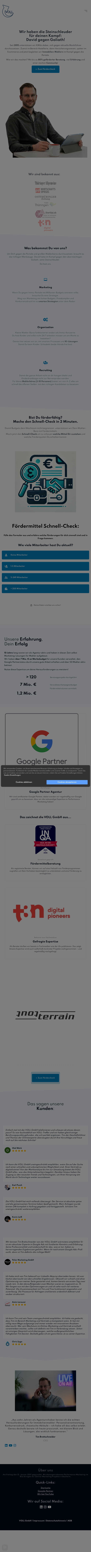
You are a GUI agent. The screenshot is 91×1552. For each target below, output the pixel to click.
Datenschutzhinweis (56, 1521)
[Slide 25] (65, 1064)
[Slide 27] (69, 1064)
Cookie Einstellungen (12, 775)
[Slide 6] (27, 1064)
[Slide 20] (55, 1064)
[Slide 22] (59, 1064)
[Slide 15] (45, 1064)
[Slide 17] (49, 1064)
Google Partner (45, 1491)
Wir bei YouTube (45, 1494)
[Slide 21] (57, 1064)
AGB (70, 1521)
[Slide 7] (29, 1064)
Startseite (45, 1488)
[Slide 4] (24, 1064)
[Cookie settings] (5, 1547)
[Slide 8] (31, 1064)
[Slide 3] (22, 1064)
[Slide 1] (18, 1064)
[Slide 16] (47, 1064)
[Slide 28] (71, 1064)
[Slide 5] (26, 1064)
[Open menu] (85, 11)
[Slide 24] (63, 1064)
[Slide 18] (51, 1064)
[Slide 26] (67, 1064)
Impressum (38, 1521)
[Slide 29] (73, 1064)
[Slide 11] (37, 1064)
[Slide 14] (43, 1064)
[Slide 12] (39, 1064)
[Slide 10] (35, 1064)
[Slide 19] (53, 1064)
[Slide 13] (41, 1064)
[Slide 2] (20, 1064)
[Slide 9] (33, 1064)
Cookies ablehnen (24, 782)
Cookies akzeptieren (67, 782)
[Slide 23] (61, 1064)
